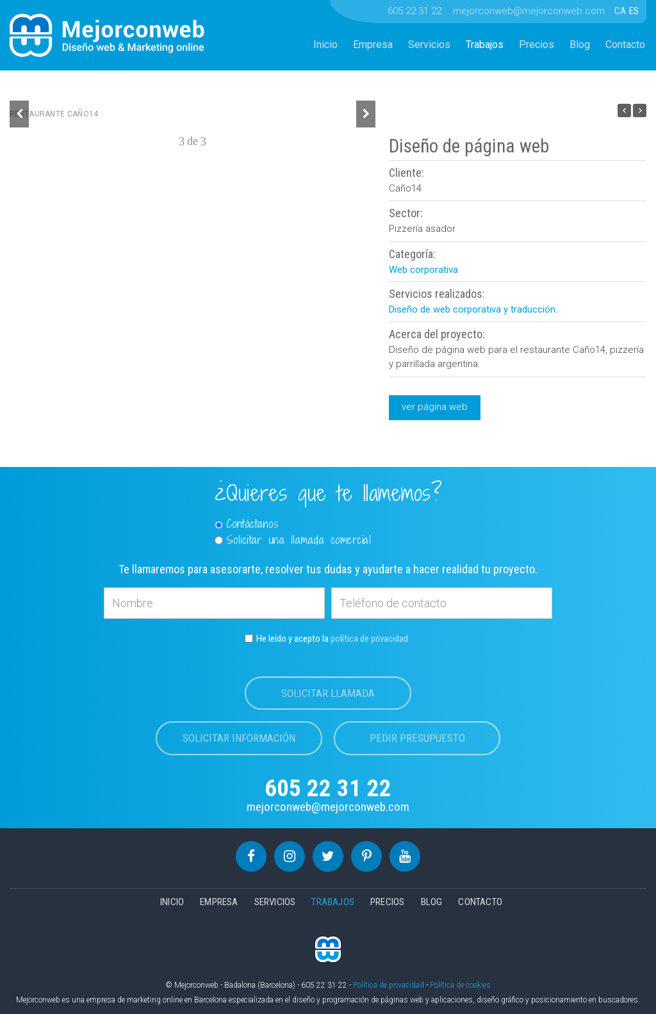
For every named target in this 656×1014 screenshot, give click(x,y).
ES (634, 11)
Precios (536, 44)
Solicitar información (239, 738)
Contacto (625, 44)
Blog (580, 44)
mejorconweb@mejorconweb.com (529, 11)
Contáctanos (247, 524)
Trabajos (485, 44)
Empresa (373, 44)
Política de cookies (460, 985)
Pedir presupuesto (417, 738)
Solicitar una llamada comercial (293, 540)
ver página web (435, 407)
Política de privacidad (388, 985)
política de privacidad (369, 638)
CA (621, 11)
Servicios (429, 44)
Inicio (325, 44)
